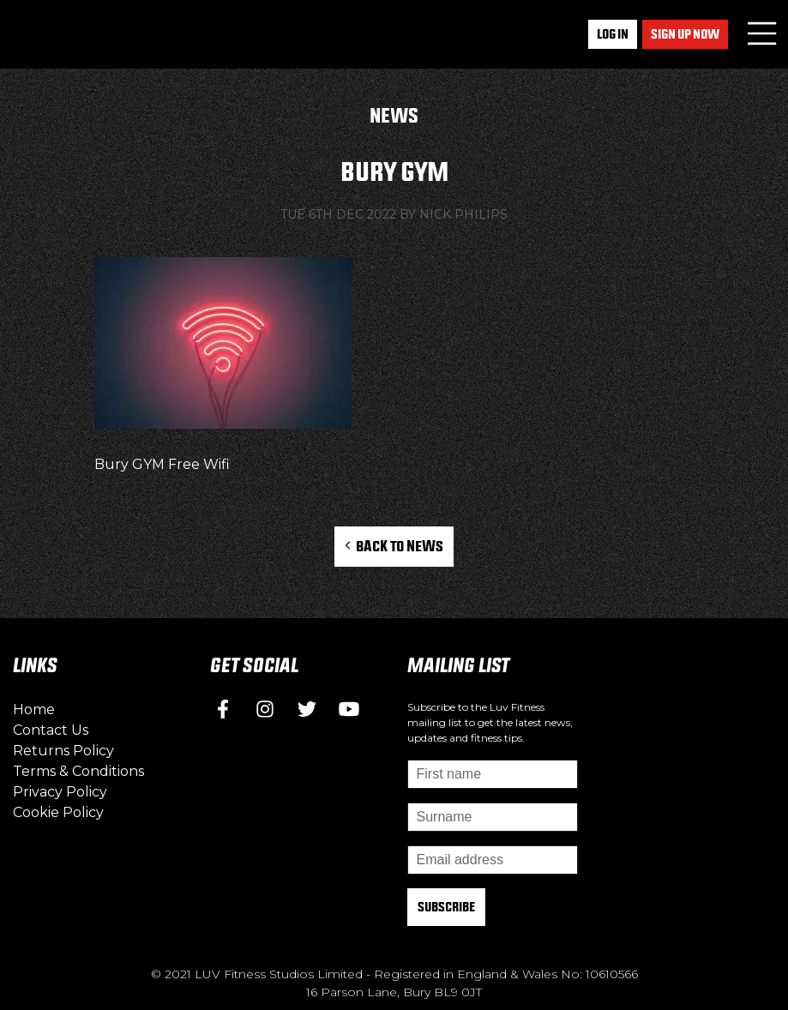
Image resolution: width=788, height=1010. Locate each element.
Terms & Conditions (78, 771)
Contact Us (50, 730)
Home (34, 709)
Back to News (394, 546)
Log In (613, 34)
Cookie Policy (58, 812)
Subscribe (446, 907)
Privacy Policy (60, 792)
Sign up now (685, 34)
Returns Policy (63, 750)
